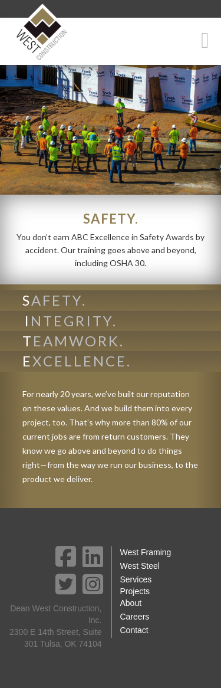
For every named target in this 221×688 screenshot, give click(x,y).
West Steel (140, 566)
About (131, 603)
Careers (135, 616)
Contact (134, 630)
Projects (135, 591)
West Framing (145, 552)
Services (136, 579)
